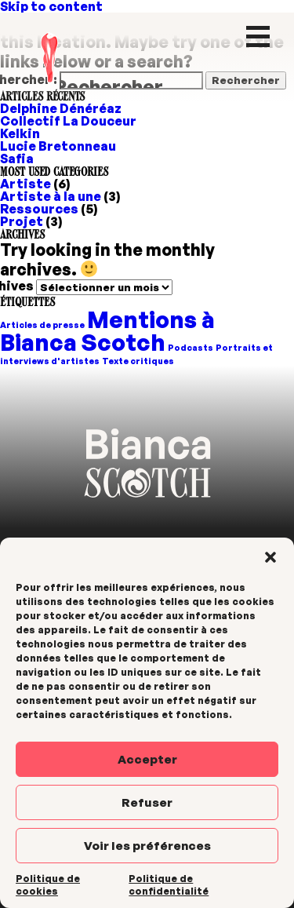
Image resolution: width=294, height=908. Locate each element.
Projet (21, 221)
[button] (270, 557)
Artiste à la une (50, 196)
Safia (17, 158)
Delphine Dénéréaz (61, 108)
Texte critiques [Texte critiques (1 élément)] (138, 361)
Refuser (147, 802)
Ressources (39, 209)
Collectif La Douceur (68, 121)
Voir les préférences (147, 845)
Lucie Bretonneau (58, 146)
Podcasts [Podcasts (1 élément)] (190, 347)
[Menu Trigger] (257, 35)
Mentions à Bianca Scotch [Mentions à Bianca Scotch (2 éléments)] (107, 330)
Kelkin (20, 133)
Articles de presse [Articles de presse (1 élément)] (42, 324)
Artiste (25, 183)
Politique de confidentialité (169, 885)
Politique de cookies (48, 885)
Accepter (147, 759)
